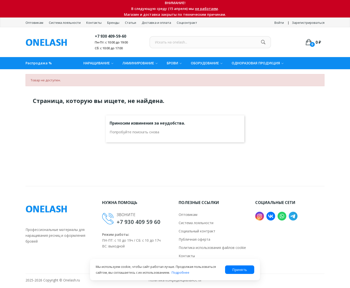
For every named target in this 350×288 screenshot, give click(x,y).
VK (270, 216)
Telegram (293, 216)
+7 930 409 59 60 (138, 221)
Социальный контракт (197, 231)
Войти (279, 22)
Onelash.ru (71, 280)
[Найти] (263, 42)
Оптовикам (35, 22)
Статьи (131, 22)
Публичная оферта (194, 239)
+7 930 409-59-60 (110, 36)
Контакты (94, 22)
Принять (239, 269)
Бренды (113, 22)
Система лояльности (65, 22)
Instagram (259, 216)
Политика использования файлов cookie (212, 247)
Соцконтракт (187, 22)
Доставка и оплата (157, 22)
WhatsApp (282, 216)
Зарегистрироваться (308, 22)
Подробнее (180, 272)
